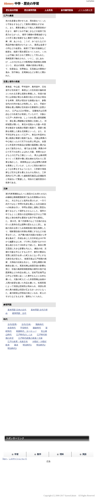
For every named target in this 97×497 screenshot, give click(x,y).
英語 (84, 454)
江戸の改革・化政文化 (18, 341)
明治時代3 (12, 348)
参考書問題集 (67, 10)
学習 (16, 454)
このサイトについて (18, 459)
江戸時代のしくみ (24, 335)
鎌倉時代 (37, 328)
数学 (39, 454)
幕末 (16, 345)
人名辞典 (49, 10)
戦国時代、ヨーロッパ (26, 331)
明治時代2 (40, 345)
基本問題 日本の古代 (17, 310)
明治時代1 (27, 345)
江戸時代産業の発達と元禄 (30, 338)
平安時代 (24, 328)
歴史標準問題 (30, 10)
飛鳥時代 (39, 324)
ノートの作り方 (85, 10)
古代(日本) (26, 324)
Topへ (5, 459)
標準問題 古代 (19, 313)
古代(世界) (12, 324)
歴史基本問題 (12, 10)
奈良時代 (12, 328)
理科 (62, 454)
